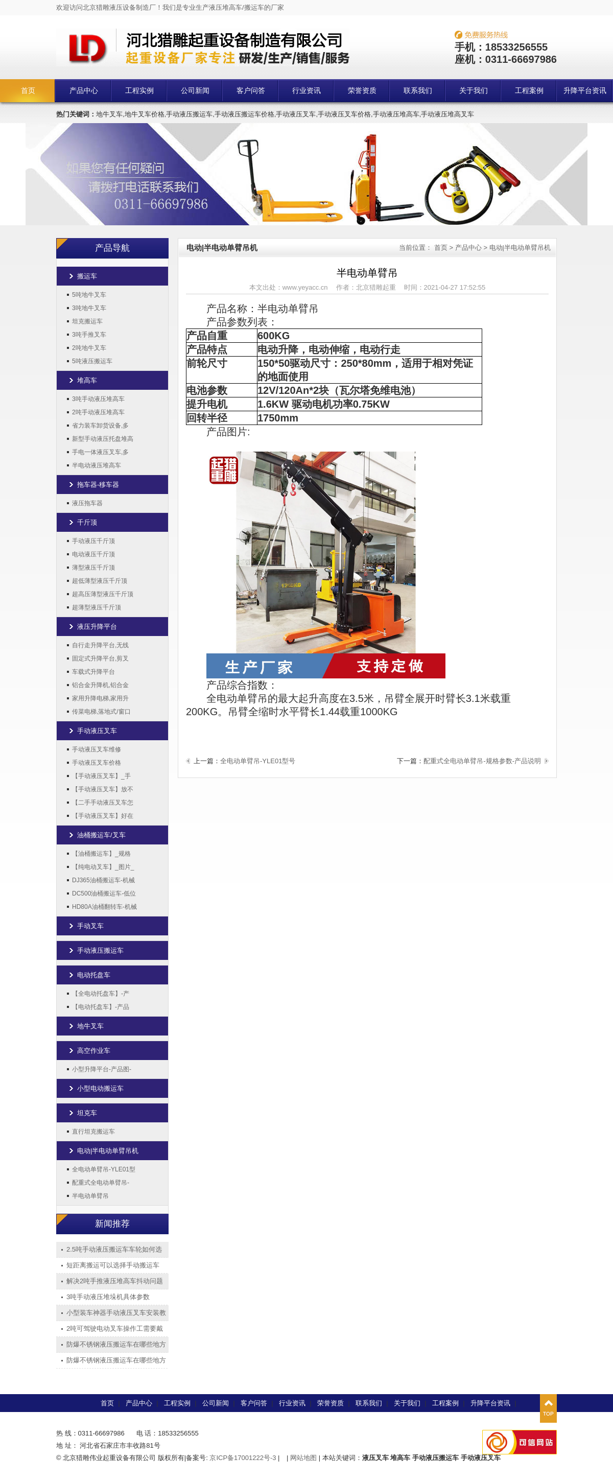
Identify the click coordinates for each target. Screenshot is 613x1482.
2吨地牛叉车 (89, 347)
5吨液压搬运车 (92, 361)
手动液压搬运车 (100, 950)
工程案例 (529, 91)
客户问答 (251, 91)
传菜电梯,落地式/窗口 (101, 711)
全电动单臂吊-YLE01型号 (257, 761)
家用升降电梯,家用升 (100, 698)
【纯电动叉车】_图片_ (103, 867)
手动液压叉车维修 (96, 749)
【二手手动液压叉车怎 (102, 802)
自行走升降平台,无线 (100, 645)
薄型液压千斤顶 (93, 567)
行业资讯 (306, 91)
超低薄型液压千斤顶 (99, 580)
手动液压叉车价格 (96, 762)
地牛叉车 (90, 1026)
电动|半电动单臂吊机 (107, 1151)
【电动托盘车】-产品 (100, 1006)
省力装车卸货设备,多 (100, 425)
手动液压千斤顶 (93, 541)
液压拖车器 (87, 503)
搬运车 (87, 276)
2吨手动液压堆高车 (98, 412)
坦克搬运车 (87, 321)
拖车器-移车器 (98, 484)
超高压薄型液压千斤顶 (102, 594)
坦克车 (87, 1113)
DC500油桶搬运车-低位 (104, 893)
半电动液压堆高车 (96, 465)
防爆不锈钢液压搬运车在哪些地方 (116, 1344)
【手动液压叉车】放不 (102, 789)
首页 (28, 91)
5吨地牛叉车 (89, 294)
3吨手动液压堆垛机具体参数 (108, 1297)
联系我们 (418, 91)
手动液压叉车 (97, 731)
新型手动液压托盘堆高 (102, 438)
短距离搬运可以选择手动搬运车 (112, 1265)
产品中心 (83, 91)
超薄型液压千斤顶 (96, 607)
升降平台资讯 (584, 91)
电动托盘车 (93, 975)
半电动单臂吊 (90, 1195)
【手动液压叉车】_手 (101, 776)
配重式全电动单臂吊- (100, 1182)
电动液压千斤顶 (93, 554)
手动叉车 (90, 926)
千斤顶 (87, 522)
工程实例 (139, 91)
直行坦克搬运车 (93, 1131)
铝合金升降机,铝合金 (100, 685)
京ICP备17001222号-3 (243, 1458)
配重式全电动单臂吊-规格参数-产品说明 (482, 761)
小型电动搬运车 (100, 1088)
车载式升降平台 (93, 671)
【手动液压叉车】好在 (102, 815)
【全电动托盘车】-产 (100, 993)
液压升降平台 (97, 626)
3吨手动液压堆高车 (98, 399)
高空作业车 (93, 1050)
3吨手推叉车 (89, 334)
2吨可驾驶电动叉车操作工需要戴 (114, 1328)
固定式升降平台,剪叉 (100, 658)
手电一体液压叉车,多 (100, 452)
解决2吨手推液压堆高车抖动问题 (114, 1281)
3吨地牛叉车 (89, 308)
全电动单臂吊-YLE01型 (103, 1169)
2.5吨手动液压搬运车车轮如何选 (114, 1249)
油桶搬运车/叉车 (101, 835)
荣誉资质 (362, 91)
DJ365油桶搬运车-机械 (103, 880)
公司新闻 (195, 91)
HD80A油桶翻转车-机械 (104, 906)
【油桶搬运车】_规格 (101, 853)
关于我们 (473, 91)
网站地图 (303, 1458)
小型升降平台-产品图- (101, 1069)
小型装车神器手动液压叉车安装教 (116, 1312)
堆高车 (87, 380)
